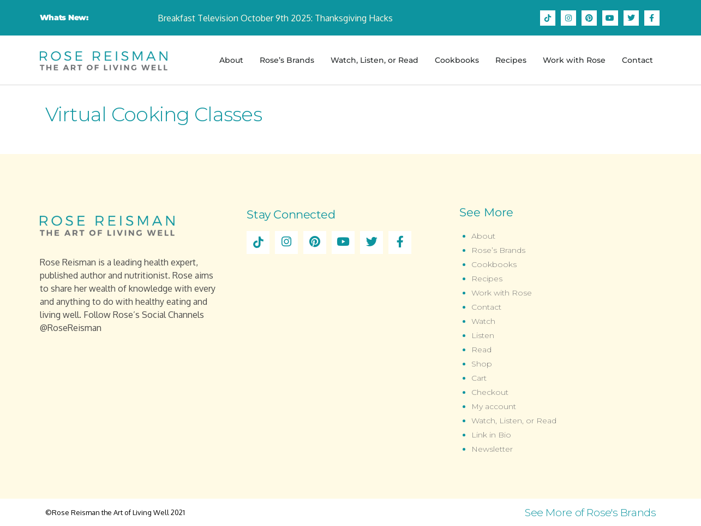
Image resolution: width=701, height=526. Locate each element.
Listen (482, 335)
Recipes (510, 60)
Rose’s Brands (287, 60)
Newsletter (492, 449)
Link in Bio (491, 435)
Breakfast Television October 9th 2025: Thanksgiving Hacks (275, 18)
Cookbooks (457, 60)
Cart (479, 378)
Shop (481, 364)
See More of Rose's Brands (590, 512)
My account (493, 406)
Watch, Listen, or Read (374, 60)
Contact (637, 60)
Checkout (489, 392)
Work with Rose (574, 60)
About (231, 60)
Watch (483, 321)
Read (481, 349)
